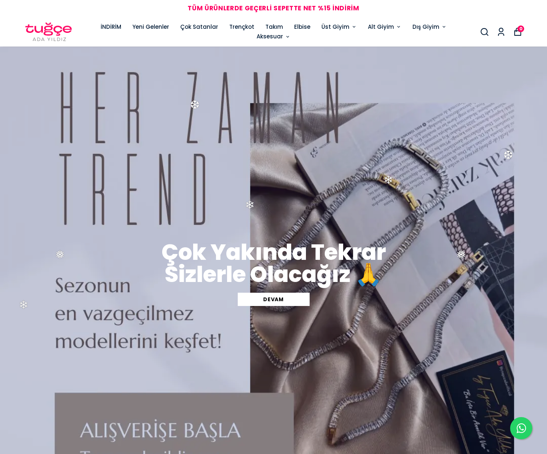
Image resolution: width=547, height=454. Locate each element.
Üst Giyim (339, 27)
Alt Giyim (384, 27)
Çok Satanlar (199, 27)
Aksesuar (273, 36)
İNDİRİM (111, 27)
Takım (274, 27)
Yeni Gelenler (150, 27)
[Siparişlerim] (501, 32)
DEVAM (273, 299)
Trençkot (241, 27)
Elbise (302, 27)
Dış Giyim (429, 27)
